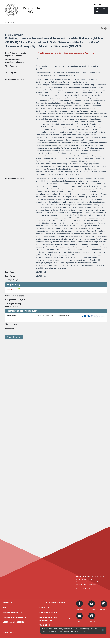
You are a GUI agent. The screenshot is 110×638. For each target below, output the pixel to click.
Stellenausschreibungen (52, 603)
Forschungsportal (49, 612)
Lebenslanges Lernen (13, 622)
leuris (7, 22)
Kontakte (44, 608)
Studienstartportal (13, 617)
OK (103, 630)
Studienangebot (11, 612)
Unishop (43, 625)
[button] (102, 29)
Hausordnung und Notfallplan (48, 618)
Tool (5, 608)
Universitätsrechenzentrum (85, 582)
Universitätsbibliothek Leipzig (86, 584)
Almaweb (7, 603)
